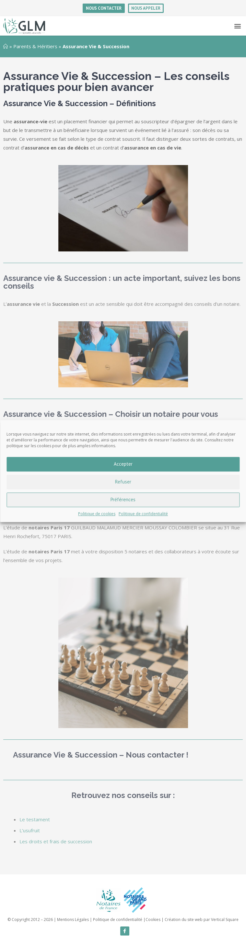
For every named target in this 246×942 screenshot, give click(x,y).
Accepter (123, 464)
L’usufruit (29, 830)
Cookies (153, 919)
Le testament (34, 819)
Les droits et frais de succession (55, 841)
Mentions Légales (73, 919)
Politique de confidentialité (143, 513)
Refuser (123, 482)
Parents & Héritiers (35, 46)
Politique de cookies (96, 513)
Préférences (123, 499)
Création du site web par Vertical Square (202, 919)
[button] (237, 26)
